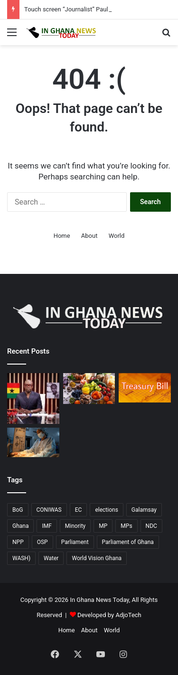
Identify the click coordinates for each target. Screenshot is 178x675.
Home (62, 235)
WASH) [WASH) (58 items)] (21, 558)
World (117, 235)
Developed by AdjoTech (109, 615)
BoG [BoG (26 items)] (17, 509)
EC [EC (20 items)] (78, 509)
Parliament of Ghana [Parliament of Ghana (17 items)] (128, 542)
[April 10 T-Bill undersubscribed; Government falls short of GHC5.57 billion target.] (145, 388)
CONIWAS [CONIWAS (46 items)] (49, 509)
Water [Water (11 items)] (51, 558)
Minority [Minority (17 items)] (75, 526)
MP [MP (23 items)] (103, 526)
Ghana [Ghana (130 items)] (20, 526)
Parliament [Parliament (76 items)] (75, 542)
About (89, 235)
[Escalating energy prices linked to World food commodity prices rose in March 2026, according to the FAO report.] (89, 388)
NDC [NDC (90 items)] (151, 526)
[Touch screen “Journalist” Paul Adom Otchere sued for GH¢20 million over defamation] (33, 398)
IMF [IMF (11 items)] (46, 526)
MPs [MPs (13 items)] (126, 526)
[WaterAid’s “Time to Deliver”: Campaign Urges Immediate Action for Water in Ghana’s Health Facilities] (33, 442)
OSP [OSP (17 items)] (42, 542)
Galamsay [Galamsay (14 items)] (144, 509)
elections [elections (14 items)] (106, 509)
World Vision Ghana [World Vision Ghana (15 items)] (97, 558)
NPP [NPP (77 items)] (18, 542)
